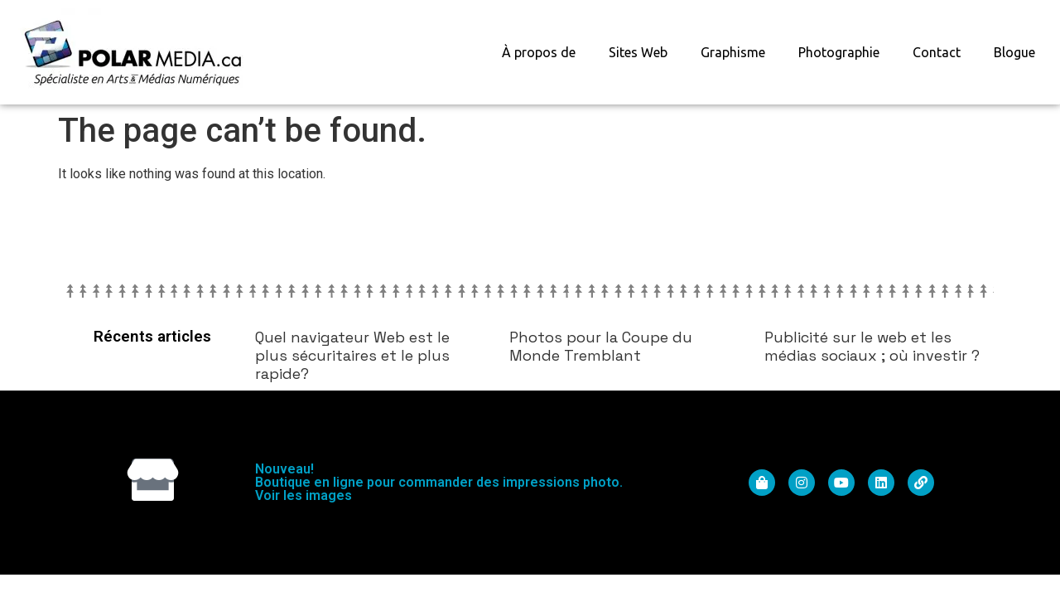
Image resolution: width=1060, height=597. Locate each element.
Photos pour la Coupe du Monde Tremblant (600, 346)
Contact (937, 52)
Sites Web (638, 52)
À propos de (539, 52)
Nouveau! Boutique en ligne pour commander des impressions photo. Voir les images (439, 482)
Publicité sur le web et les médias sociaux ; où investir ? (872, 346)
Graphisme (733, 52)
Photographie (838, 52)
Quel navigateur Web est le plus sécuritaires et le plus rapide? (352, 355)
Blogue (1014, 52)
